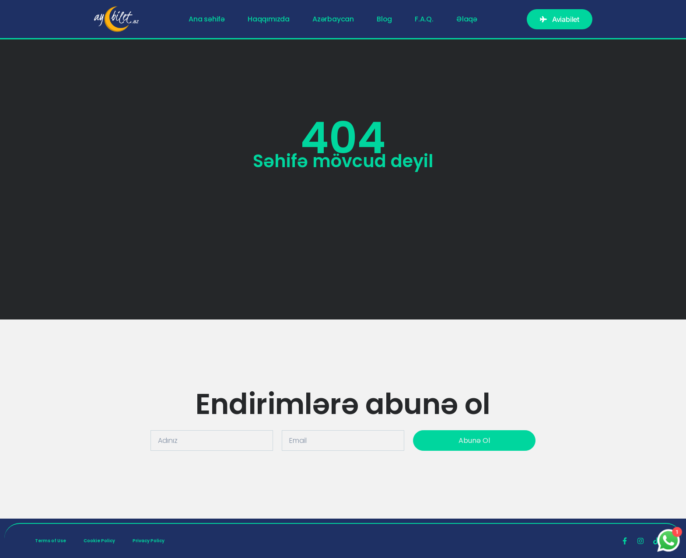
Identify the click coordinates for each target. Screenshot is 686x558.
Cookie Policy (99, 540)
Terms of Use (50, 540)
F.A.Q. (424, 19)
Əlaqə (466, 19)
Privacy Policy (148, 540)
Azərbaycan (333, 19)
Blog (384, 19)
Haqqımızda (269, 19)
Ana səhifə (207, 19)
